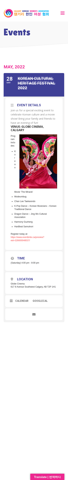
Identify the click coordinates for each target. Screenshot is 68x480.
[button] (63, 13)
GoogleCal (40, 300)
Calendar (21, 300)
